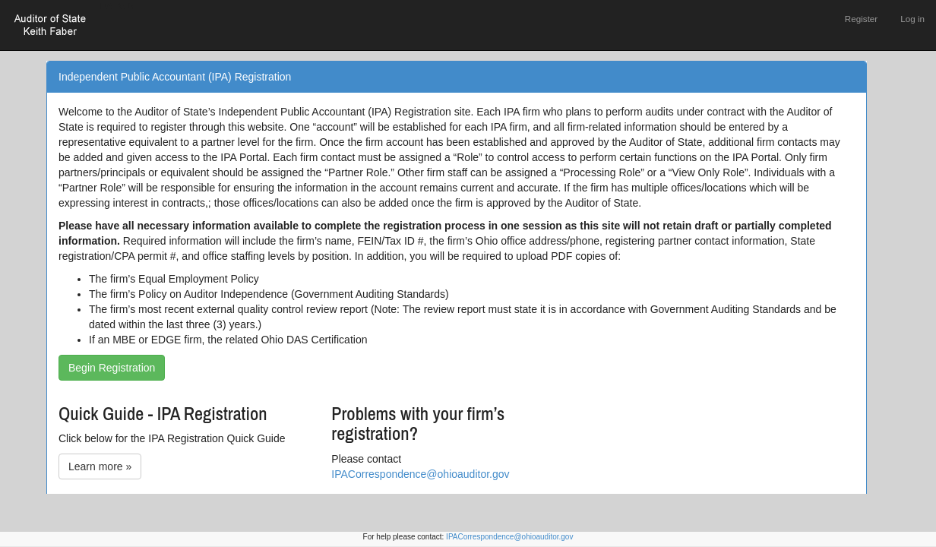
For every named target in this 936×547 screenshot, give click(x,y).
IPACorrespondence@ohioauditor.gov (420, 474)
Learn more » (99, 466)
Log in (912, 19)
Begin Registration (111, 368)
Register (861, 19)
